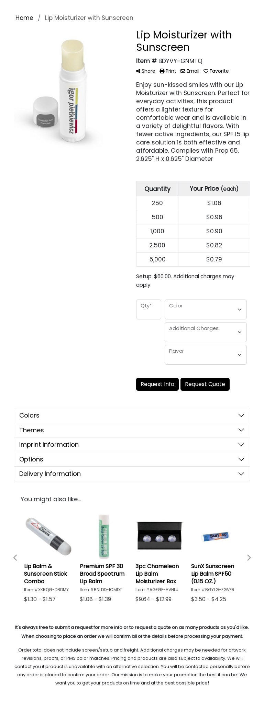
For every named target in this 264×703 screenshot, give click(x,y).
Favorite (216, 71)
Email (189, 71)
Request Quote (205, 384)
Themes (31, 430)
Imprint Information (49, 444)
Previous (15, 557)
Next (248, 557)
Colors (29, 415)
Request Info (157, 384)
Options (31, 459)
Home (24, 18)
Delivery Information (50, 473)
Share (145, 71)
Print (168, 71)
